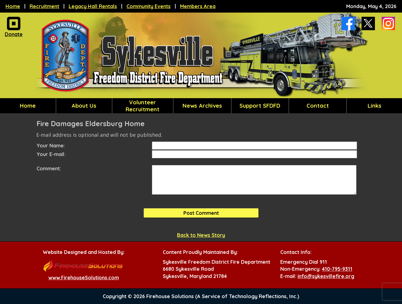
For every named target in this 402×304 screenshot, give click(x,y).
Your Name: (51, 145)
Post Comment (201, 213)
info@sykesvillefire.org (326, 276)
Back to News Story (201, 235)
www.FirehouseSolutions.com (83, 277)
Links (374, 105)
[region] (201, 105)
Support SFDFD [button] (260, 105)
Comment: (49, 168)
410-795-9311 (337, 269)
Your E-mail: (51, 154)
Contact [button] (318, 105)
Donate (13, 32)
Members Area (198, 6)
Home (13, 6)
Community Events (148, 6)
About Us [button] (83, 105)
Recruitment (44, 6)
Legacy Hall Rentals (93, 6)
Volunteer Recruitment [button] (142, 106)
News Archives (202, 105)
